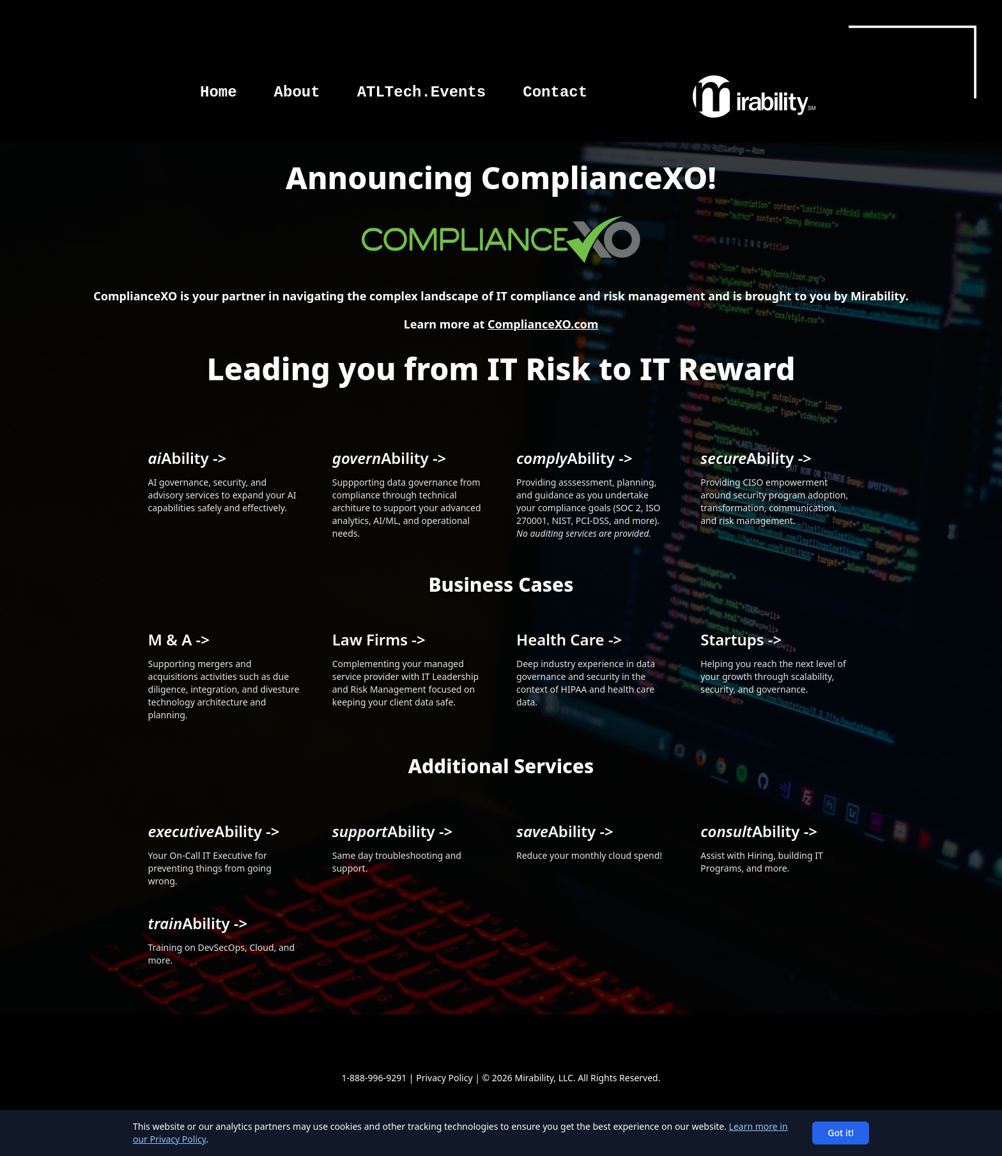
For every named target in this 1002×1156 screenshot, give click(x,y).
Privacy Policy (444, 1078)
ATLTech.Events (421, 92)
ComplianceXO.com (543, 324)
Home (218, 92)
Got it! (841, 1133)
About (297, 92)
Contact (555, 92)
